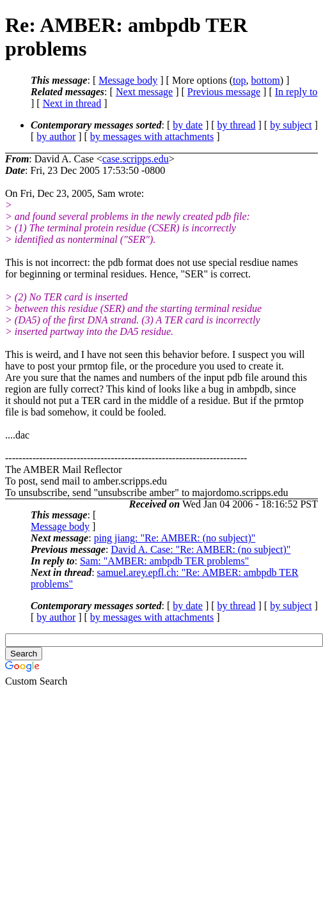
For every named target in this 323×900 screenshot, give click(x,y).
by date (188, 125)
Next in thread (72, 103)
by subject (290, 125)
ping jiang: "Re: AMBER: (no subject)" (175, 537)
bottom (265, 80)
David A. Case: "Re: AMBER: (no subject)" (200, 549)
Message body (127, 80)
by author (55, 136)
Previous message (223, 91)
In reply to (296, 91)
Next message (144, 91)
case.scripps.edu (135, 158)
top (239, 80)
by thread (236, 125)
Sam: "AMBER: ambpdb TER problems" (164, 560)
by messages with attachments (152, 136)
